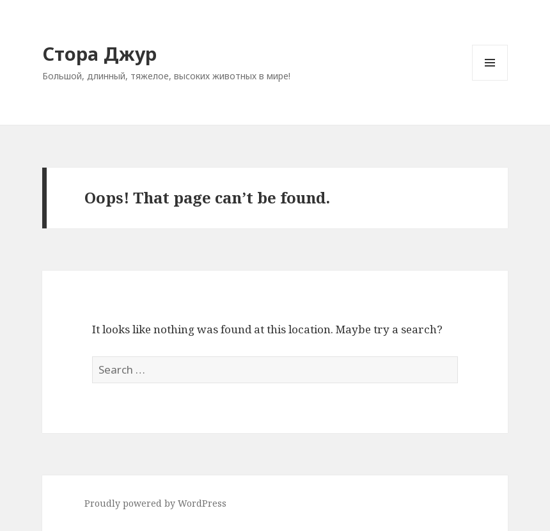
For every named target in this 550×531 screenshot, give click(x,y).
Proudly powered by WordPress (155, 503)
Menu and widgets (490, 80)
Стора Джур (99, 53)
